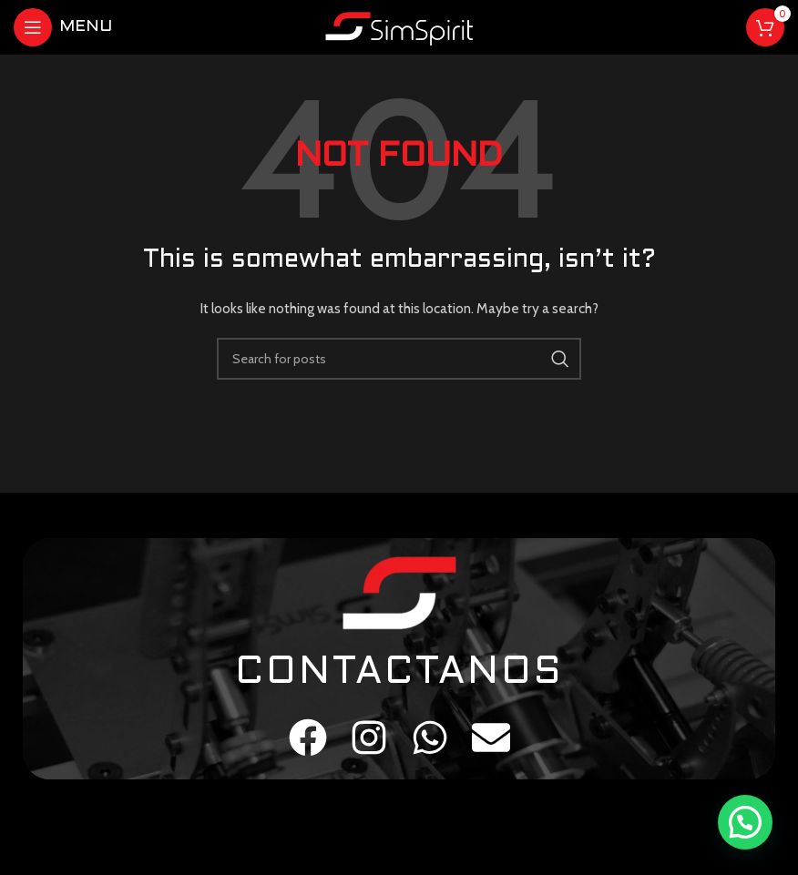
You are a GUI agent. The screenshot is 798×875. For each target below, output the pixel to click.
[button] (745, 822)
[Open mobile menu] (63, 27)
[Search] (399, 359)
